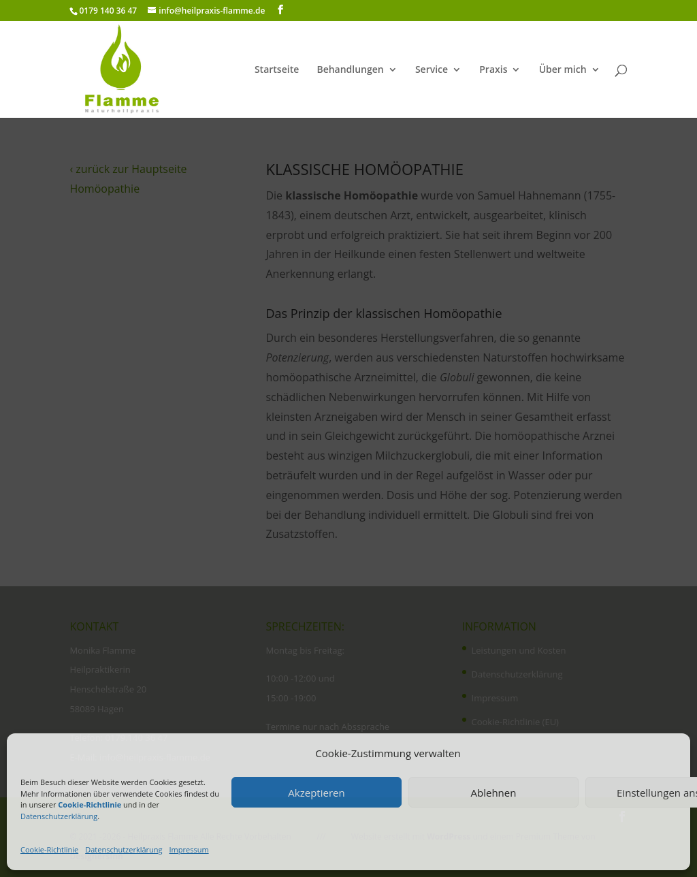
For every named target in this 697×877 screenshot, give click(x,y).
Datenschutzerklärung (58, 816)
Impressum (189, 849)
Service (431, 70)
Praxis (493, 70)
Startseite (277, 70)
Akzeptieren (316, 792)
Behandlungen (350, 70)
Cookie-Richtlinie (49, 849)
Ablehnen (494, 792)
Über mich (563, 70)
